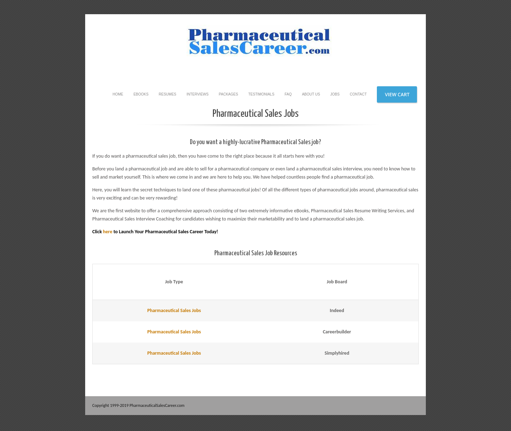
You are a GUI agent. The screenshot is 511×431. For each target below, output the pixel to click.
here (107, 232)
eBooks (140, 94)
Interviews (198, 94)
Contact (358, 94)
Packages (228, 94)
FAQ (288, 94)
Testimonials (261, 94)
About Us (311, 94)
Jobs (335, 94)
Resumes (167, 94)
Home (117, 94)
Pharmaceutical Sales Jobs (174, 310)
